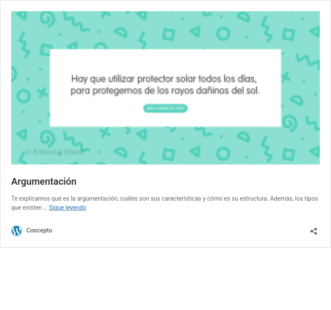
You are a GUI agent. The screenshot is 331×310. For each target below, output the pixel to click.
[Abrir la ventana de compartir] (314, 228)
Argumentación (44, 181)
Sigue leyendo (68, 207)
